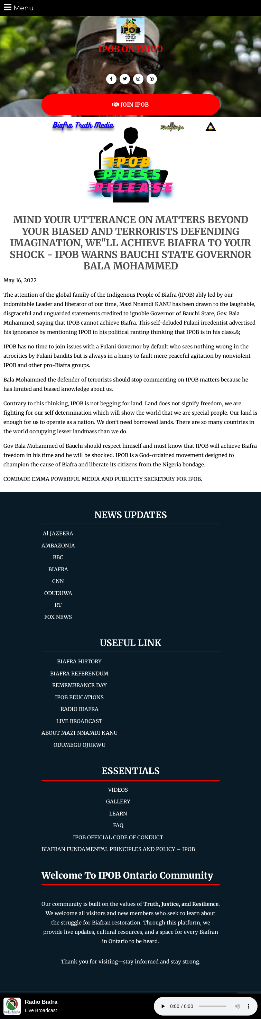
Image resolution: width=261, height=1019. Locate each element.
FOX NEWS (58, 617)
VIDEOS (118, 789)
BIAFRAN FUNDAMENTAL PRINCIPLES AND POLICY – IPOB (118, 849)
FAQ (118, 825)
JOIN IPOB (130, 104)
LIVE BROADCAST (79, 721)
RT (58, 605)
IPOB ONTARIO (130, 49)
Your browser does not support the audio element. (206, 1006)
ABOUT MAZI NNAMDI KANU (79, 733)
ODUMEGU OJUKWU (79, 745)
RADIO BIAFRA (79, 709)
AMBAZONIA (58, 545)
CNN (58, 581)
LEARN (118, 813)
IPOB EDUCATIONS (79, 697)
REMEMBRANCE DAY (79, 685)
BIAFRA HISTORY (79, 661)
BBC (58, 557)
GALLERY (118, 801)
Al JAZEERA (58, 533)
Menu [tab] (18, 7)
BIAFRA (58, 569)
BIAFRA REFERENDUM (79, 673)
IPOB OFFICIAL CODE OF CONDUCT (118, 837)
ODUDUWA (58, 593)
